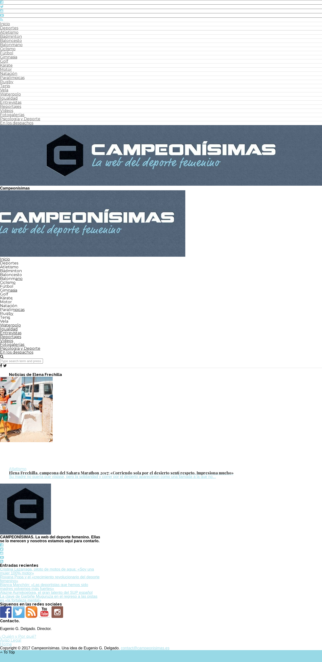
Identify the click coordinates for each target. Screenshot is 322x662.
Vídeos (6, 110)
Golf (4, 61)
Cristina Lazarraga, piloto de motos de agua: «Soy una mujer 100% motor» (47, 571)
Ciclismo (8, 49)
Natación (8, 73)
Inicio (5, 24)
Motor (6, 69)
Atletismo (9, 32)
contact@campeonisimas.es (145, 648)
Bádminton (11, 36)
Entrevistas (10, 102)
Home (6, 644)
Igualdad (9, 98)
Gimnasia (8, 57)
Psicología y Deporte (20, 119)
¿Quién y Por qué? (18, 636)
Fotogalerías (12, 114)
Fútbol (6, 53)
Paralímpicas (12, 77)
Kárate (6, 65)
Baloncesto (11, 40)
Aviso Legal (10, 640)
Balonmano (11, 44)
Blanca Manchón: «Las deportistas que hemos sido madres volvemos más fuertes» (44, 587)
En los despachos (16, 123)
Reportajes (10, 106)
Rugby (6, 82)
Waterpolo (10, 94)
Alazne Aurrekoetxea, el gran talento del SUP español (46, 592)
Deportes (9, 28)
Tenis (5, 86)
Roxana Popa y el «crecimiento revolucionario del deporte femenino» (50, 579)
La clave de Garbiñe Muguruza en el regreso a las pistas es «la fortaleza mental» (48, 598)
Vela (4, 90)
